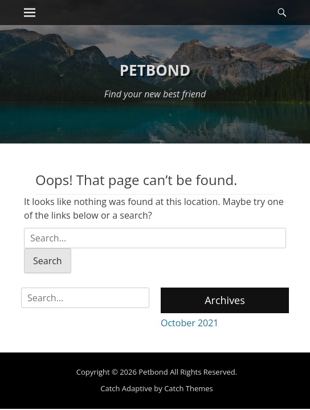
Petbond (155, 70)
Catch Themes (188, 388)
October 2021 (190, 323)
